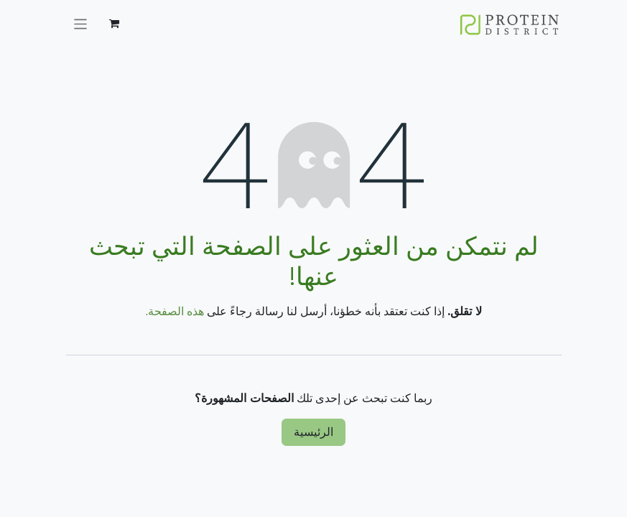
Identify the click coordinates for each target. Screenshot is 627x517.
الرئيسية (313, 432)
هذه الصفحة (176, 311)
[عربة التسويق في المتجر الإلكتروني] (114, 23)
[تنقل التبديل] (81, 23)
